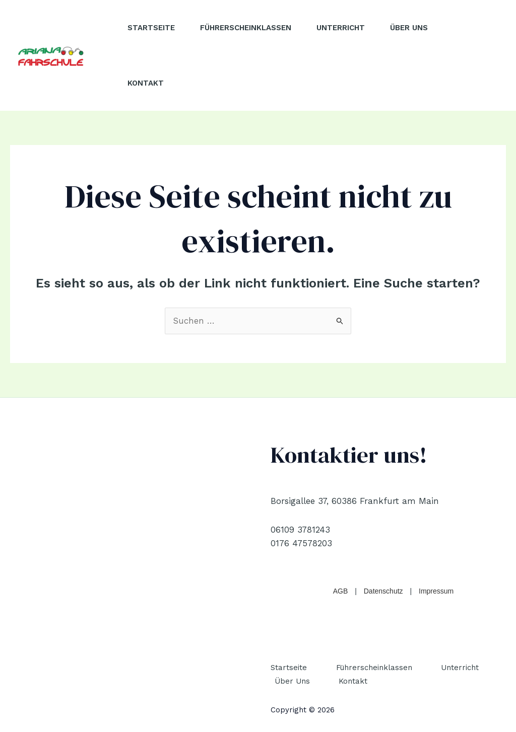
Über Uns (409, 27)
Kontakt (145, 83)
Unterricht (340, 27)
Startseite (151, 27)
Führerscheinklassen (245, 27)
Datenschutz (383, 591)
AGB (340, 591)
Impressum (436, 591)
